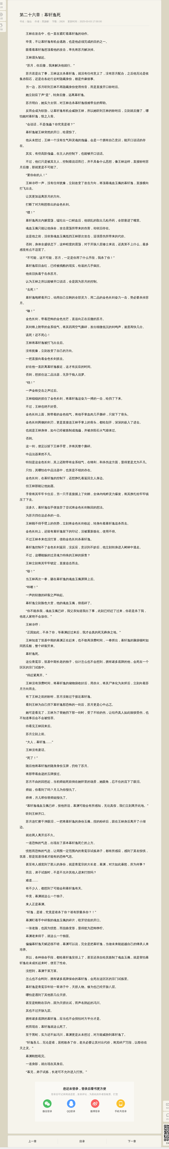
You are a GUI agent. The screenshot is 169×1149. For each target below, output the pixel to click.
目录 (82, 1141)
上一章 (32, 1141)
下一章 (132, 1141)
